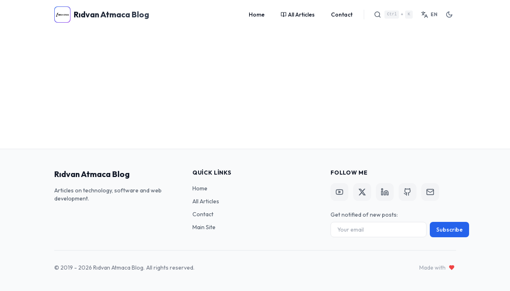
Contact (341, 14)
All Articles (298, 14)
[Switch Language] (429, 14)
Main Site (204, 227)
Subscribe (449, 229)
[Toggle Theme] (449, 14)
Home (257, 14)
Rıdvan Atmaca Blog (92, 174)
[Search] (393, 14)
